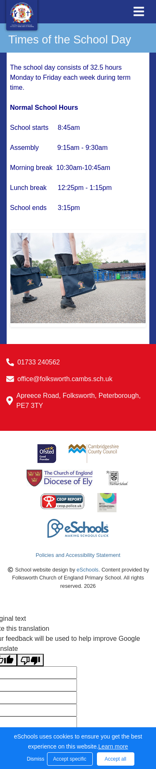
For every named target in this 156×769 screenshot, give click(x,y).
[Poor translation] (30, 660)
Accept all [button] (115, 759)
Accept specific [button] (69, 759)
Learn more (113, 746)
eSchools (88, 570)
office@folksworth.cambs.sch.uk (64, 378)
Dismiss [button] (35, 759)
